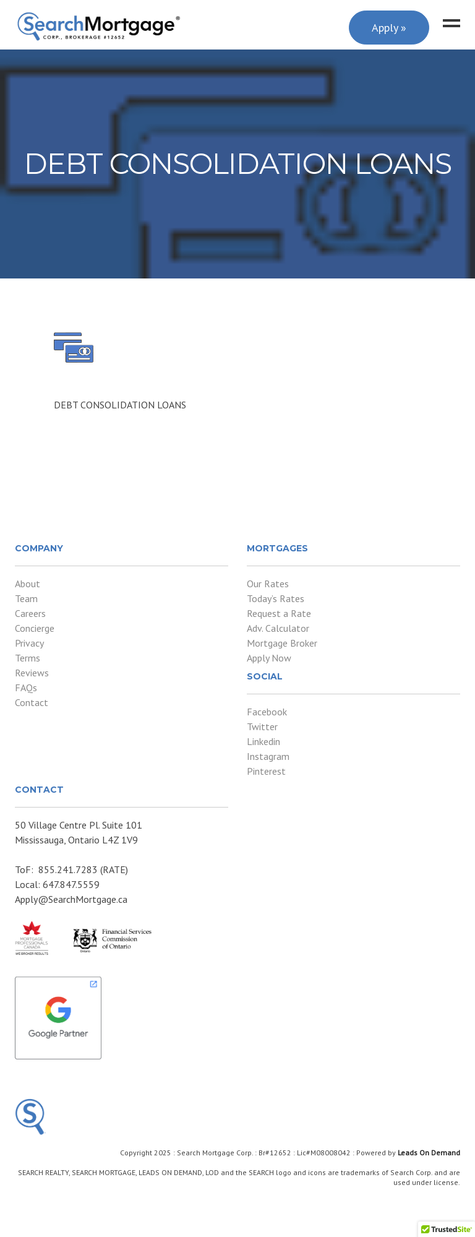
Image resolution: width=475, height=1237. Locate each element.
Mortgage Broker (282, 643)
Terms (27, 658)
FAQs (26, 687)
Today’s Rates (275, 598)
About (27, 583)
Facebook (267, 711)
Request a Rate (279, 613)
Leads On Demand (429, 1152)
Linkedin (263, 741)
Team (26, 598)
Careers (30, 613)
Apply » (389, 27)
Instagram (268, 756)
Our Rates (268, 583)
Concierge (34, 628)
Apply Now (269, 658)
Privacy (29, 643)
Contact (31, 702)
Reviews (32, 672)
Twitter (262, 726)
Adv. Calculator (278, 628)
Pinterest (266, 771)
